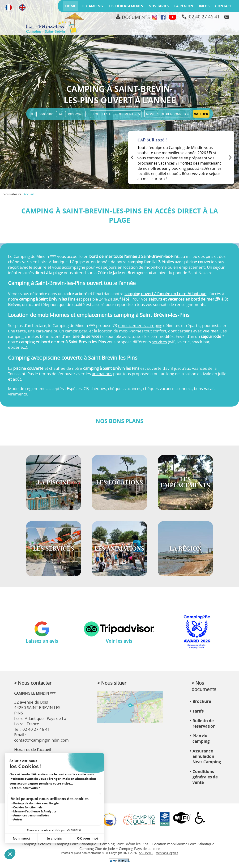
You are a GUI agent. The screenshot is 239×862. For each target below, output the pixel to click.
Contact (223, 6)
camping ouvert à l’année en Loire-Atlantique (165, 293)
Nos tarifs (159, 6)
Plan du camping (201, 738)
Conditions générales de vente (205, 777)
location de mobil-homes (120, 331)
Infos (204, 6)
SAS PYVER (146, 853)
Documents (136, 17)
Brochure (201, 701)
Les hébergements (126, 6)
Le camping (92, 6)
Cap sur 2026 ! (152, 140)
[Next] (230, 157)
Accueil (29, 194)
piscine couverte (28, 368)
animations (102, 373)
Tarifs (198, 711)
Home (70, 6)
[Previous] (132, 157)
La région (183, 6)
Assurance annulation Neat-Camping (206, 756)
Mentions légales (167, 853)
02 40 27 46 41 (204, 17)
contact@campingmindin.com (41, 740)
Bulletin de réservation (204, 723)
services (159, 341)
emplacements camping (140, 325)
